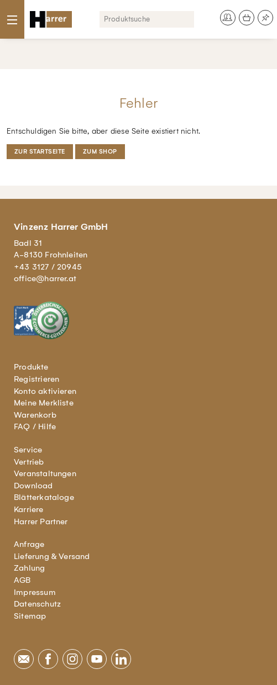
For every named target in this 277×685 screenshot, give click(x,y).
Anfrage (29, 544)
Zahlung (29, 568)
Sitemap (30, 616)
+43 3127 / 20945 (48, 267)
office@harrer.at (45, 278)
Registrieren (36, 379)
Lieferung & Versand (52, 556)
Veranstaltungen (45, 473)
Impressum (35, 592)
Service (28, 450)
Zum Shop (100, 151)
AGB (22, 580)
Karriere (29, 509)
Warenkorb (35, 415)
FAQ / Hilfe (35, 426)
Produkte (31, 367)
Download (33, 486)
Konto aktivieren (45, 391)
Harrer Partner (41, 521)
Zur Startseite (39, 151)
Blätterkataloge (44, 497)
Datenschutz (37, 604)
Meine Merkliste (44, 403)
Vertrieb (29, 462)
